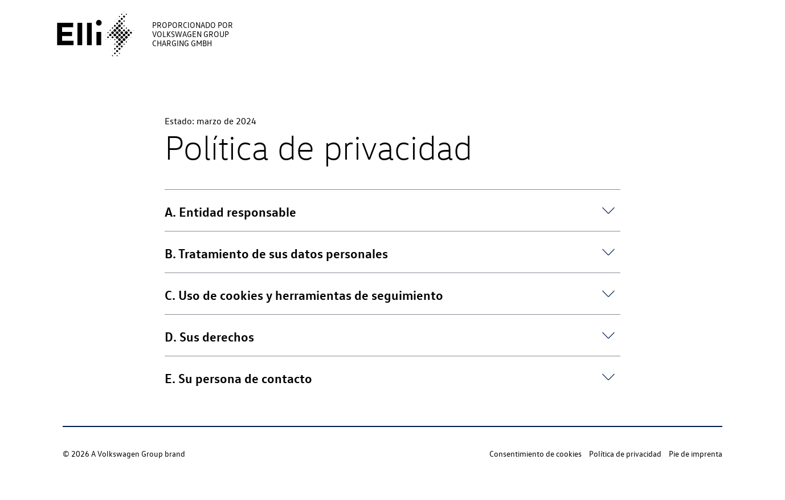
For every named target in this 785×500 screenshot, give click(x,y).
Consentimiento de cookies (535, 453)
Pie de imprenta (695, 453)
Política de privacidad (625, 453)
